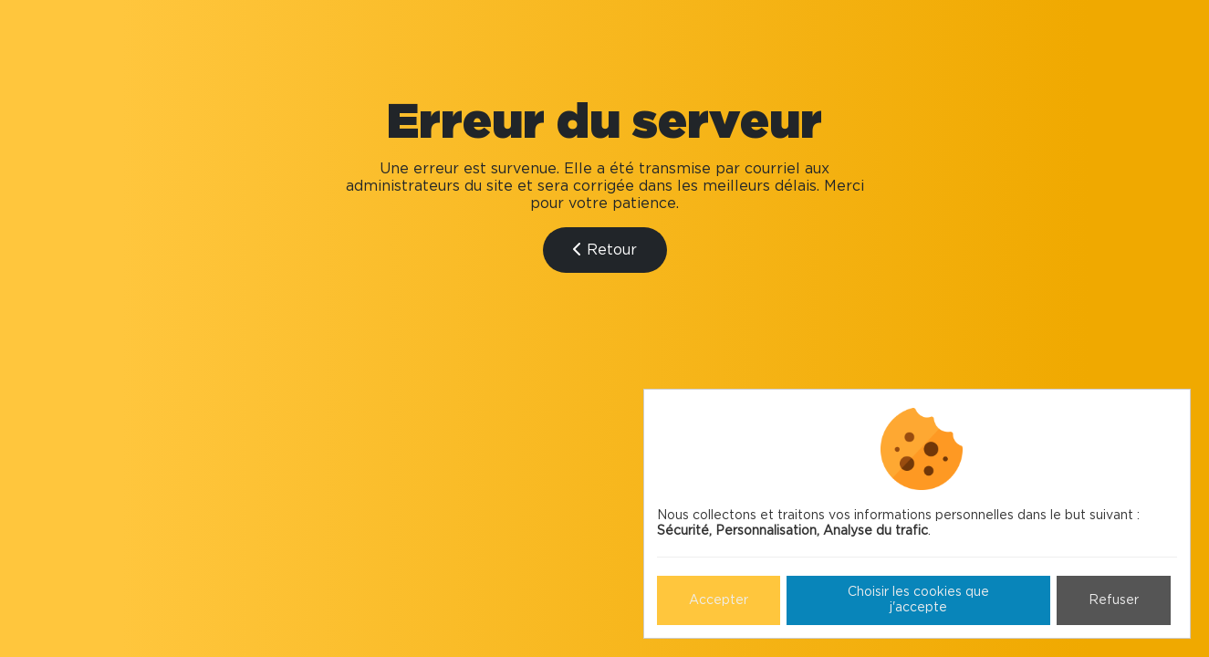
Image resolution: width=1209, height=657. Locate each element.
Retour (605, 249)
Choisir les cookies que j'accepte (918, 600)
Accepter (718, 600)
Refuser (1114, 600)
